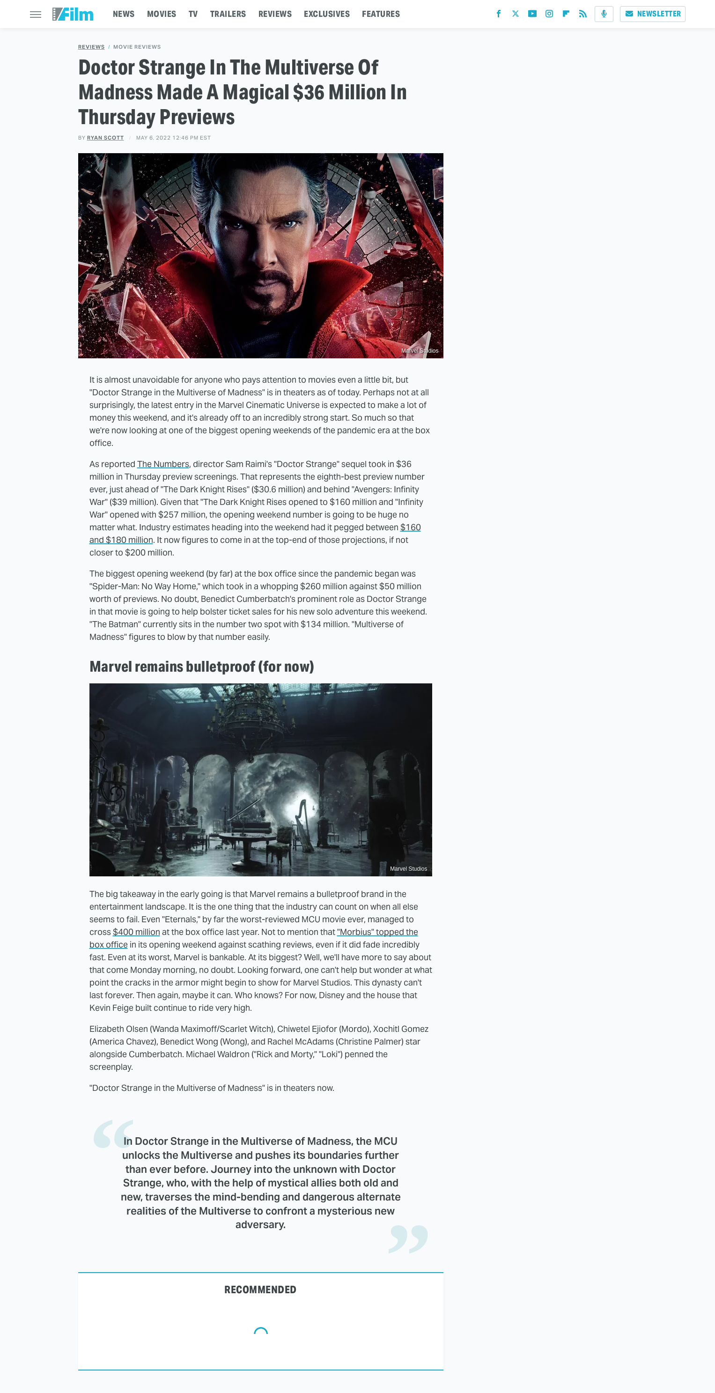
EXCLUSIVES (327, 13)
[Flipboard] (566, 16)
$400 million (136, 931)
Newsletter (652, 14)
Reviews (91, 47)
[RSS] (583, 16)
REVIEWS (275, 13)
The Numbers (163, 464)
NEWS (124, 13)
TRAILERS (228, 13)
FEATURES (381, 13)
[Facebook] (499, 16)
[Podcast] (604, 14)
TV (193, 13)
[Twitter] (515, 16)
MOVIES (162, 13)
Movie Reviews (137, 47)
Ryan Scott (105, 137)
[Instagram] (549, 16)
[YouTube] (532, 16)
